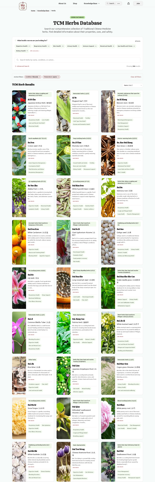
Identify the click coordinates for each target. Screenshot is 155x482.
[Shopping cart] (128, 3)
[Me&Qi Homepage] (23, 6)
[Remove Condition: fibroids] (39, 77)
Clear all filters (136, 77)
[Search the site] (113, 3)
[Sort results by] (132, 85)
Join (138, 3)
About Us (62, 3)
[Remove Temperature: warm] (58, 77)
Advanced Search (22, 66)
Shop (75, 3)
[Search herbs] (77, 60)
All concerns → (35, 51)
